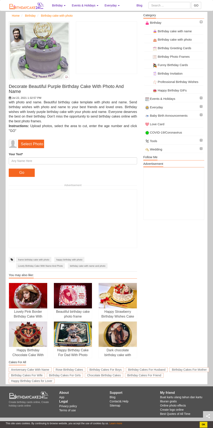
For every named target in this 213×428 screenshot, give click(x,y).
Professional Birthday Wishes (171, 82)
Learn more (115, 423)
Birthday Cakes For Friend (144, 375)
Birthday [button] (59, 5)
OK (203, 424)
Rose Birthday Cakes (69, 369)
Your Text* (16, 154)
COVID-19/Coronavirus (163, 132)
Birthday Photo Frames (167, 56)
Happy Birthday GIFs (166, 90)
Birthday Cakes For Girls (65, 375)
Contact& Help (119, 401)
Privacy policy (68, 406)
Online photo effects (173, 405)
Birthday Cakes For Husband (147, 369)
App (61, 397)
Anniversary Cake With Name (30, 369)
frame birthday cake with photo (33, 259)
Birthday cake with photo (168, 39)
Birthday (153, 22)
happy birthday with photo (69, 259)
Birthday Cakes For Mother (189, 369)
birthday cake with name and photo (87, 266)
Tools (151, 141)
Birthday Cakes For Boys (105, 369)
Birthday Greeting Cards (168, 48)
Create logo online (172, 409)
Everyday (154, 107)
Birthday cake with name (168, 31)
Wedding (153, 149)
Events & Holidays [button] (85, 5)
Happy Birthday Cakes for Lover (31, 381)
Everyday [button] (112, 5)
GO (196, 5)
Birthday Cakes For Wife (27, 375)
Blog (139, 5)
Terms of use (67, 410)
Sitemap (115, 405)
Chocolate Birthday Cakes (104, 375)
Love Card (154, 124)
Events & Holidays (160, 98)
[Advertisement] (106, 48)
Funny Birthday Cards (166, 65)
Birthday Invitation (164, 73)
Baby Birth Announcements (166, 115)
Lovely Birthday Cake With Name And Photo (40, 266)
